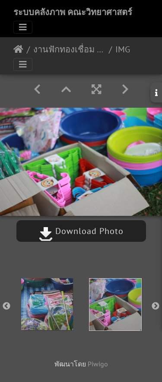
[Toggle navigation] (22, 27)
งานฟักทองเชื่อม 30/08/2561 (69, 49)
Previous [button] (6, 306)
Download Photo (81, 231)
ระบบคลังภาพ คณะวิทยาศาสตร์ (72, 12)
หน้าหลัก (18, 49)
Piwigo (98, 364)
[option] (47, 304)
